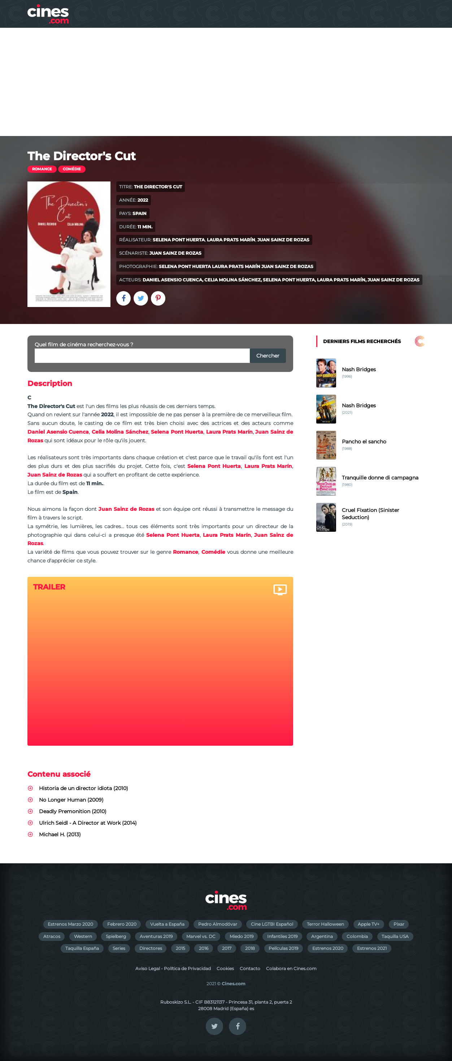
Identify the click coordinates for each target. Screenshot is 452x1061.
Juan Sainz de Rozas (283, 239)
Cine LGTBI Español (272, 924)
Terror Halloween (325, 924)
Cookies (225, 968)
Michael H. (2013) (60, 834)
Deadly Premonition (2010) (73, 811)
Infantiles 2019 (282, 936)
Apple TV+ (368, 924)
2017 (226, 948)
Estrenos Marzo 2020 (70, 924)
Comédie (72, 169)
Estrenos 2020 (327, 948)
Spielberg (116, 936)
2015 (180, 948)
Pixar (399, 924)
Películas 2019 (283, 948)
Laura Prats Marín (231, 239)
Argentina (322, 936)
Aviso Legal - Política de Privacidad (173, 968)
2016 (203, 948)
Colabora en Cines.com (291, 968)
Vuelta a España (167, 924)
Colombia (357, 936)
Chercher (267, 355)
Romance (42, 169)
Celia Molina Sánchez (232, 279)
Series (119, 948)
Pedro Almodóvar (217, 924)
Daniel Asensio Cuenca (172, 279)
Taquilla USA (395, 936)
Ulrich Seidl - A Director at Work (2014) (88, 823)
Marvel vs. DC (201, 936)
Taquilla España (82, 948)
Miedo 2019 (241, 936)
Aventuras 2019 (156, 936)
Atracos (51, 936)
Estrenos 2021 (372, 948)
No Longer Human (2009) (71, 800)
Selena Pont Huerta (179, 239)
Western (83, 936)
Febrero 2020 (121, 924)
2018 (250, 948)
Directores (150, 948)
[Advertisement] (226, 81)
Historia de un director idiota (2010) (83, 788)
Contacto (250, 968)
